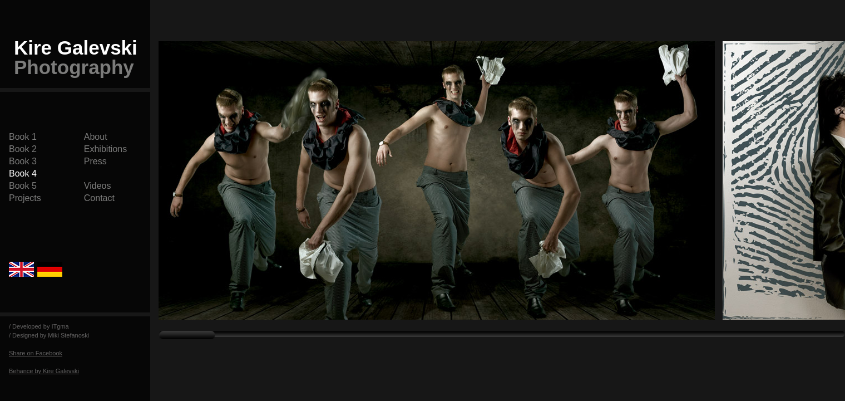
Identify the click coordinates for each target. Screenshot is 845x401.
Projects (25, 198)
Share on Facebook (35, 353)
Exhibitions (105, 149)
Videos (97, 185)
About (95, 136)
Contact (99, 198)
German (49, 269)
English (23, 269)
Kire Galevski (75, 57)
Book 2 (23, 149)
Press (95, 161)
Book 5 (23, 185)
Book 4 (23, 173)
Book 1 (23, 136)
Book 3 (23, 161)
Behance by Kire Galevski (44, 371)
